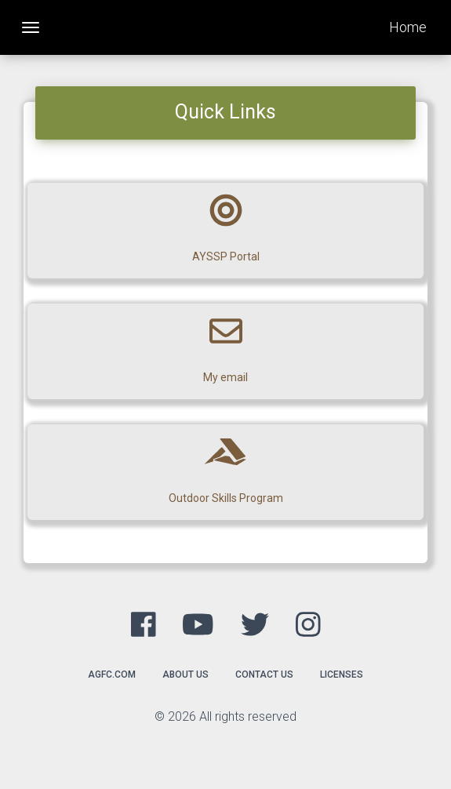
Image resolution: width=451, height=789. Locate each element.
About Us (185, 674)
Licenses (341, 674)
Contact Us (264, 674)
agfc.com (112, 674)
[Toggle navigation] (30, 27)
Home (408, 27)
